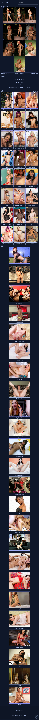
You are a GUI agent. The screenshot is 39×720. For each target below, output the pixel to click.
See (32, 129)
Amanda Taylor (7, 148)
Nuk (19, 571)
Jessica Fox (19, 167)
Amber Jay (19, 379)
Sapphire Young (7, 129)
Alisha (19, 552)
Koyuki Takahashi (19, 628)
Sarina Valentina (19, 341)
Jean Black (19, 224)
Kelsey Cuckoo (7, 224)
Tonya (19, 110)
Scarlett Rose (19, 243)
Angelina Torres (32, 110)
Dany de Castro (19, 532)
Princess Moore (19, 148)
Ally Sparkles (19, 418)
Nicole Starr (19, 303)
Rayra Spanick (19, 456)
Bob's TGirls (4, 6)
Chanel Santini (19, 647)
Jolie (19, 609)
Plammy (7, 167)
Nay (7, 205)
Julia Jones (32, 167)
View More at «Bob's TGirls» (19, 87)
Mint (19, 705)
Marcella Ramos (19, 494)
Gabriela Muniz (19, 475)
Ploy (31, 224)
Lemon (32, 243)
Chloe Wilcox (19, 360)
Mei (19, 590)
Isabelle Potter (7, 110)
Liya (19, 186)
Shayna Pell (19, 437)
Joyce (19, 265)
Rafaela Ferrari (19, 205)
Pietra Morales (19, 322)
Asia (9, 73)
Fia (19, 513)
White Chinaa (31, 205)
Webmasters (19, 710)
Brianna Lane (19, 398)
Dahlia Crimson (7, 243)
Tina (19, 284)
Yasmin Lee (32, 186)
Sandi (19, 685)
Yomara (32, 148)
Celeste (7, 186)
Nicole (19, 129)
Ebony (19, 666)
